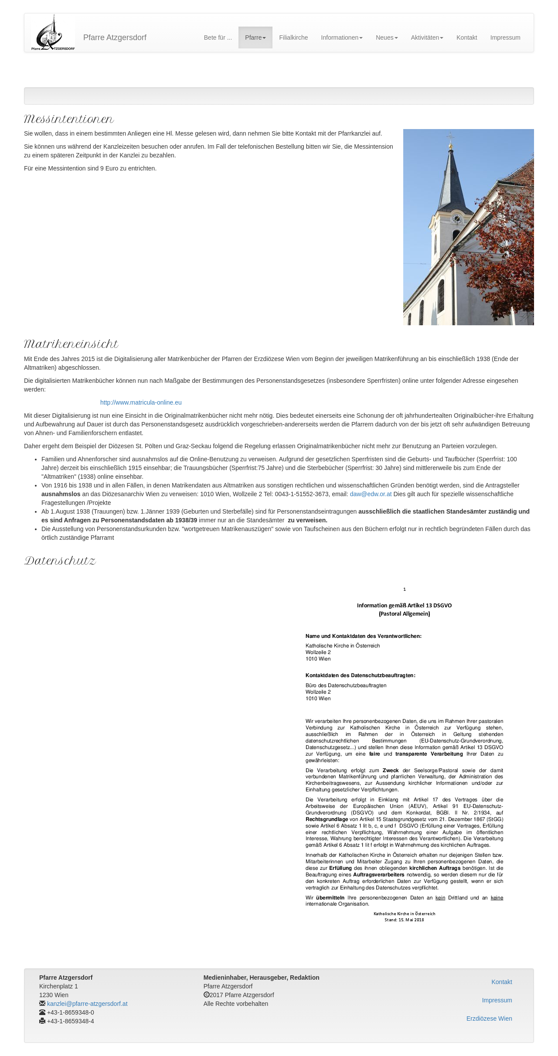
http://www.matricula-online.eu (141, 402)
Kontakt (466, 37)
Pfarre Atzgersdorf (114, 37)
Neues (387, 37)
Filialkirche (293, 37)
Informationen (342, 37)
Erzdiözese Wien (489, 1018)
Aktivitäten (427, 37)
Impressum (505, 37)
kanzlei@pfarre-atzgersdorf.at (87, 1003)
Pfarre (255, 37)
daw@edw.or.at (371, 494)
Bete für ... (218, 37)
